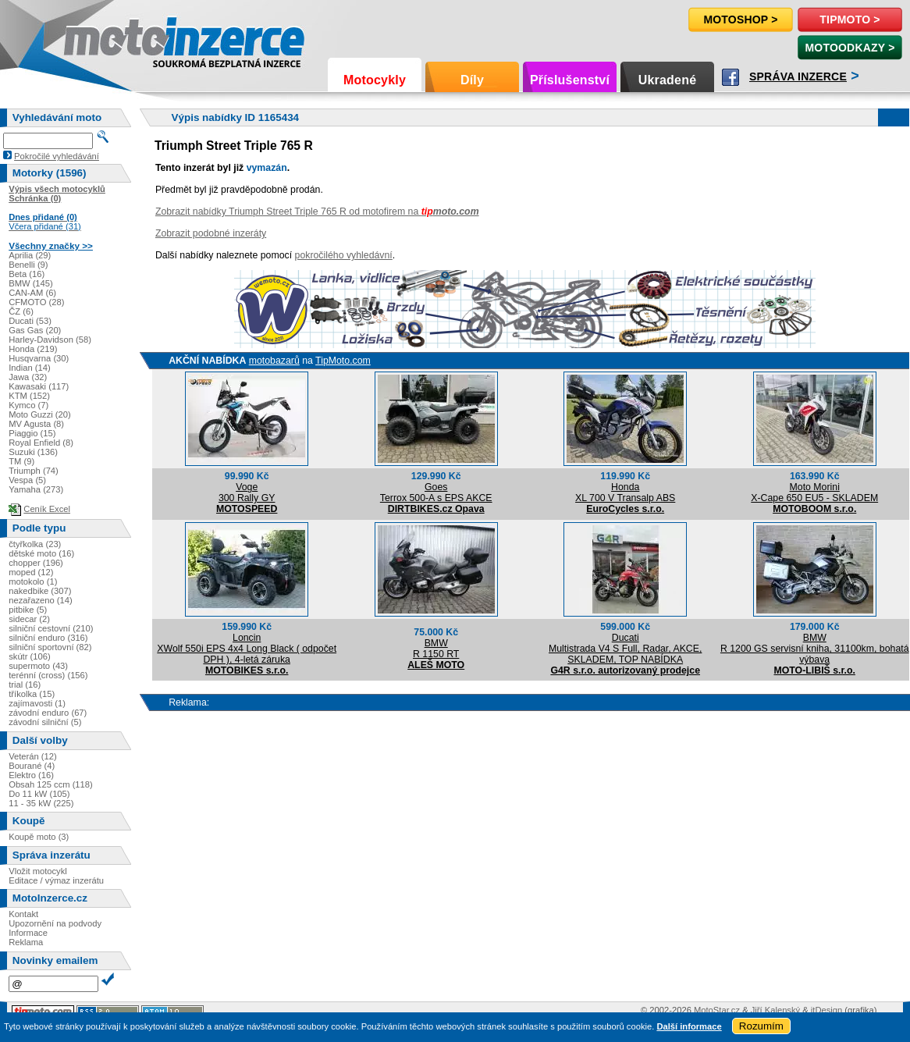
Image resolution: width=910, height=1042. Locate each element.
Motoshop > (740, 19)
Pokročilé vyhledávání (56, 156)
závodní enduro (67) (48, 712)
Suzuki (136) (33, 452)
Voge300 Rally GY (247, 492)
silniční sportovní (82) (50, 647)
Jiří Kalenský (775, 1010)
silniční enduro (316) (48, 637)
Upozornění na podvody (55, 923)
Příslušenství (570, 80)
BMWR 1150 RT (436, 649)
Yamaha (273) (36, 489)
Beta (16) (26, 274)
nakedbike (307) (40, 591)
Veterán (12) (33, 756)
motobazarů (274, 360)
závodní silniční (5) (45, 722)
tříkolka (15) (32, 694)
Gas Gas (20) (35, 330)
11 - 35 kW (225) (41, 803)
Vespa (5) (27, 480)
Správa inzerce (798, 76)
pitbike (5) (28, 609)
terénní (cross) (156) (48, 675)
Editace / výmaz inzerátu (56, 880)
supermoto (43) (38, 665)
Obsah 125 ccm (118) (51, 784)
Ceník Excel (46, 509)
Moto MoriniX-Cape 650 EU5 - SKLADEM (814, 492)
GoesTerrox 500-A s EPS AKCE (436, 492)
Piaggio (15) (32, 433)
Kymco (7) (28, 405)
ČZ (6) (21, 311)
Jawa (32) (28, 377)
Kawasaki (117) (39, 386)
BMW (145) (31, 283)
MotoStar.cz (717, 1010)
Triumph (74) (34, 470)
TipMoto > (849, 19)
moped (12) (31, 572)
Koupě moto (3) (39, 836)
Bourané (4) (32, 765)
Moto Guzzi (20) (40, 414)
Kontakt (23, 914)
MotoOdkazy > (849, 47)
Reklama (26, 942)
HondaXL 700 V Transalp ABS (625, 492)
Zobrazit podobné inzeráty (210, 233)
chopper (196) (36, 562)
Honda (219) (33, 349)
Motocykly (374, 80)
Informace (28, 932)
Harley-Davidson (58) (50, 339)
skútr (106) (29, 656)
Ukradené (667, 80)
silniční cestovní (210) (51, 628)
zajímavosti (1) (37, 703)
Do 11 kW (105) (39, 793)
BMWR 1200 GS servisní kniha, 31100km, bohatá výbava (814, 648)
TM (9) (21, 461)
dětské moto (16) (41, 553)
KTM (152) (29, 395)
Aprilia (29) (30, 255)
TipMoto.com (343, 360)
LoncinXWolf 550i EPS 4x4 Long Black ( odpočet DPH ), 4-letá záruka (246, 648)
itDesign (826, 1010)
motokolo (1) (33, 581)
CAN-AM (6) (32, 292)
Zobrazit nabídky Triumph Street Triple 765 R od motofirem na (317, 211)
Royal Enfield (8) (41, 442)
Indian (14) (30, 367)
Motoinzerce (97, 39)
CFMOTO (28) (36, 302)
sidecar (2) (29, 619)
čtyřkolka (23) (35, 544)
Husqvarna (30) (39, 358)
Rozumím (761, 1026)
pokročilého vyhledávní (344, 255)
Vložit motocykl (38, 871)
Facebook (730, 77)
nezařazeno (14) (40, 600)
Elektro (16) (31, 775)
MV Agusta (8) (36, 424)
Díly (472, 80)
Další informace (688, 1026)
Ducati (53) (30, 320)
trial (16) (25, 684)
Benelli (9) (28, 264)
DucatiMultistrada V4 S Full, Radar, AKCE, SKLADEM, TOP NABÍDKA (625, 648)
